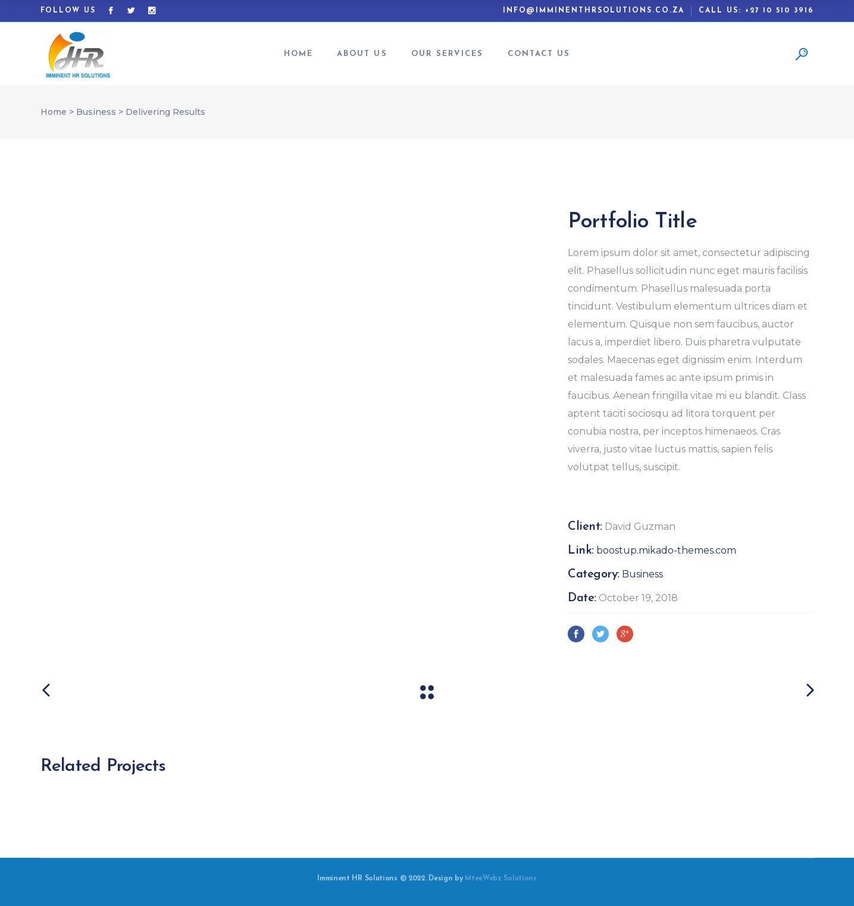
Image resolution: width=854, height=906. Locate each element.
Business (96, 112)
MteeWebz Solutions (501, 878)
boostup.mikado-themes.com (666, 550)
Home (53, 112)
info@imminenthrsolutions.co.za (594, 10)
